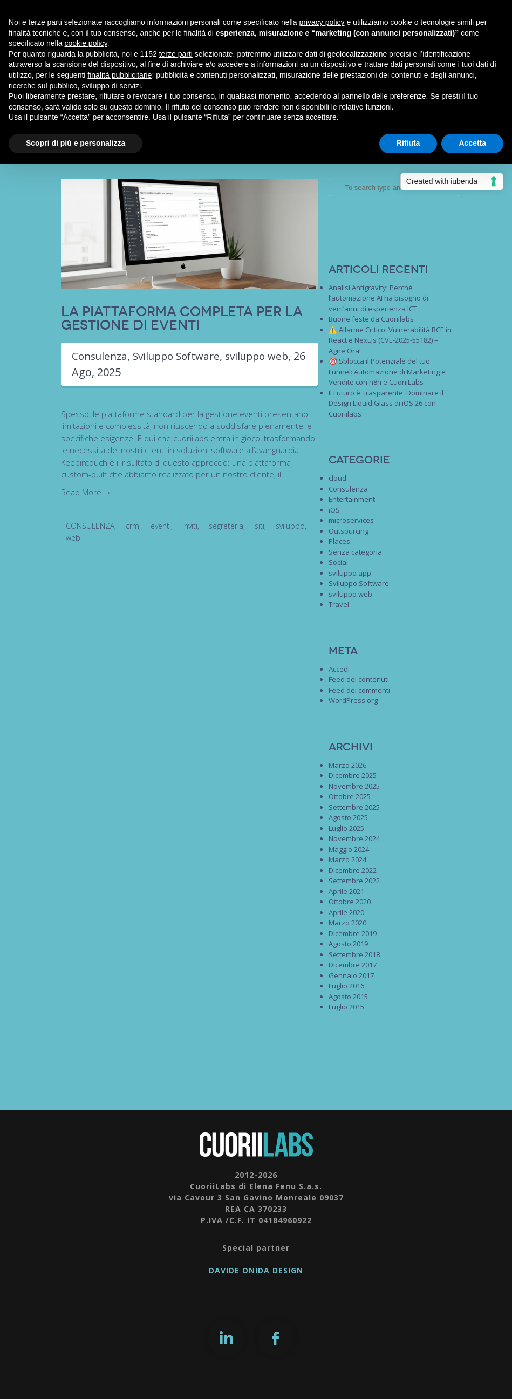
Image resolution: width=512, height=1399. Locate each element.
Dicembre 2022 (353, 870)
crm (132, 526)
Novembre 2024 (354, 838)
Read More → (86, 492)
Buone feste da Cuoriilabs (371, 319)
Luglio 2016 (346, 986)
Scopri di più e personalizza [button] (75, 143)
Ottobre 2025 (350, 796)
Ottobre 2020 (350, 901)
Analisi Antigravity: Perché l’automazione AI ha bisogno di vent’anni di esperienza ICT (378, 298)
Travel (339, 604)
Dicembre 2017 (353, 965)
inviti (189, 526)
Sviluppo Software (183, 356)
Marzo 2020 (347, 922)
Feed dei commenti (359, 690)
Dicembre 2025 (353, 775)
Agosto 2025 (348, 817)
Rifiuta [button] (408, 143)
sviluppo (290, 526)
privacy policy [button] (322, 22)
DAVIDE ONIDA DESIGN (256, 1270)
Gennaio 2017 (351, 975)
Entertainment (352, 499)
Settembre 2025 (354, 807)
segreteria (226, 526)
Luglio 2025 (346, 828)
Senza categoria (355, 552)
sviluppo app (350, 573)
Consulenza (101, 356)
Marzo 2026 (347, 765)
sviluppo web (269, 356)
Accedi (339, 669)
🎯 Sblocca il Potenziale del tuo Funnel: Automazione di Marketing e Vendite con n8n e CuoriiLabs (387, 371)
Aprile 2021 (346, 891)
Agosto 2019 (348, 943)
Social (338, 562)
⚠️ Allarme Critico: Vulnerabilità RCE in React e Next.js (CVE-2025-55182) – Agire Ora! (390, 340)
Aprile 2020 (346, 912)
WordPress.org (353, 700)
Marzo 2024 (347, 859)
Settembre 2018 (354, 954)
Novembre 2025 (354, 786)
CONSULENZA (90, 526)
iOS (334, 510)
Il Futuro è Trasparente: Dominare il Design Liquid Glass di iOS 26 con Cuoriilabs (386, 403)
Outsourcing (348, 531)
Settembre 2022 (354, 880)
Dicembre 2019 (353, 933)
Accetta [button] (472, 143)
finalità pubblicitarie (119, 75)
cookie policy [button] (86, 43)
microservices (351, 520)
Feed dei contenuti (359, 679)
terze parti (176, 54)
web (73, 538)
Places (339, 541)
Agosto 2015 (348, 996)
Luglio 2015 (346, 1007)
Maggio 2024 (349, 849)
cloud (337, 478)
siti (259, 526)
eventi (161, 526)
